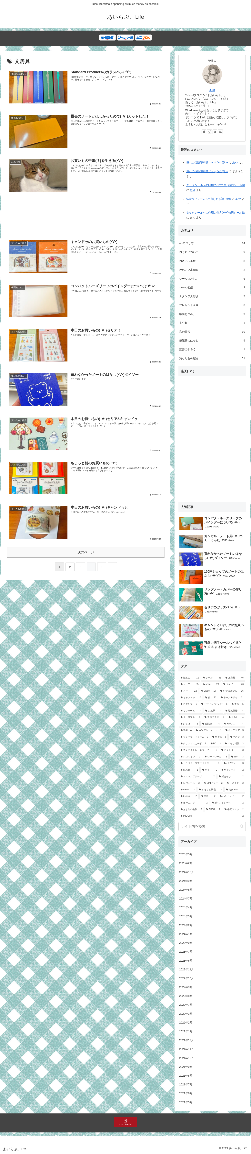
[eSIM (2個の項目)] (187, 790)
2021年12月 (186, 1040)
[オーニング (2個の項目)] (194, 803)
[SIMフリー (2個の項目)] (213, 783)
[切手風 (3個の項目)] (219, 737)
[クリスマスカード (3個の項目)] (193, 744)
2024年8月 (185, 889)
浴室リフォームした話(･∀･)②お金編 (208, 198)
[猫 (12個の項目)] (211, 698)
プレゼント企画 (212, 305)
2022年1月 (185, 1031)
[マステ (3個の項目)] (237, 737)
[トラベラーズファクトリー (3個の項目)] (200, 763)
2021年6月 (185, 1093)
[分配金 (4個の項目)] (210, 724)
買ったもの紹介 (212, 358)
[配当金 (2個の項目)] (189, 770)
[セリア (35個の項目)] (189, 684)
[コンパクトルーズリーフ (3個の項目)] (199, 750)
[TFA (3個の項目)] (237, 757)
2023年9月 (185, 942)
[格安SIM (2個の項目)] (234, 790)
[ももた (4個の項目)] (236, 717)
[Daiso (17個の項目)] (208, 691)
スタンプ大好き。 (212, 296)
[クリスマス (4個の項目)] (190, 717)
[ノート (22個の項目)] (188, 691)
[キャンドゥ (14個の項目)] (191, 698)
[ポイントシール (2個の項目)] (228, 803)
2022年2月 (185, 1022)
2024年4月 (185, 907)
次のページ (85, 552)
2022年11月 (186, 969)
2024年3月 (185, 916)
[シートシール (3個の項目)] (216, 757)
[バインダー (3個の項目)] (233, 750)
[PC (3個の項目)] (216, 744)
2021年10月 (186, 1058)
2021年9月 (185, 1066)
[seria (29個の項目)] (211, 684)
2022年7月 (185, 1004)
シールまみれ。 (212, 278)
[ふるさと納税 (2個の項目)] (210, 790)
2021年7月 (185, 1084)
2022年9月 (185, 987)
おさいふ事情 (212, 261)
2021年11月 (186, 1049)
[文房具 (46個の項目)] (235, 678)
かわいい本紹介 (212, 269)
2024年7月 (185, 898)
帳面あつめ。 (212, 314)
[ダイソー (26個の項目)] (234, 684)
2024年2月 (185, 925)
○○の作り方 (212, 243)
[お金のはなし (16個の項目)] (232, 691)
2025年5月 (185, 854)
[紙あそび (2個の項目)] (231, 777)
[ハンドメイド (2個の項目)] (231, 796)
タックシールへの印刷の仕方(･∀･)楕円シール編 (215, 185)
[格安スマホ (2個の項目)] (234, 810)
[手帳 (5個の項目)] (238, 704)
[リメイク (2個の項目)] (235, 783)
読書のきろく (212, 349)
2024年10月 (186, 872)
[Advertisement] (86, 219)
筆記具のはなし (212, 340)
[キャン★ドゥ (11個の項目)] (232, 698)
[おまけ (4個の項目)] (189, 724)
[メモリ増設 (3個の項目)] (234, 744)
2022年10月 (186, 978)
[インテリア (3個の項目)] (235, 730)
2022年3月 (185, 1013)
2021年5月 (185, 1102)
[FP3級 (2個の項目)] (213, 810)
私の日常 (212, 331)
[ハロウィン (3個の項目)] (190, 757)
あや (212, 90)
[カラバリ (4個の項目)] (234, 724)
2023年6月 (185, 960)
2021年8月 (185, 1075)
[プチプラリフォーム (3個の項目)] (194, 737)
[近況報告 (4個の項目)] (235, 711)
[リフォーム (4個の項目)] (191, 711)
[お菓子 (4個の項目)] (213, 711)
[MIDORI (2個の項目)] (212, 816)
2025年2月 (185, 863)
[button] (241, 826)
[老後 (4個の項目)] (186, 730)
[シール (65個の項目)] (212, 678)
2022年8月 (185, 995)
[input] (212, 826)
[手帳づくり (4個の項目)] (214, 717)
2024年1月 (185, 934)
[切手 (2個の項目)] (209, 770)
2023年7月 (185, 951)
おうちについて (212, 252)
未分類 (212, 323)
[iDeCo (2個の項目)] (189, 796)
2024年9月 (185, 880)
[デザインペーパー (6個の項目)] (214, 704)
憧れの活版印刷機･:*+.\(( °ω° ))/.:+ (207, 162)
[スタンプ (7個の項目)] (189, 704)
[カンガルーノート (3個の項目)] (208, 730)
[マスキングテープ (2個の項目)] (197, 777)
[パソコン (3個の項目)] (234, 763)
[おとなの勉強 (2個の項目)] (191, 810)
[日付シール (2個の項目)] (190, 783)
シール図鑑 (212, 287)
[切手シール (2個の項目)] (233, 770)
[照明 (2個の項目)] (208, 796)
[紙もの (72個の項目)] (190, 678)
